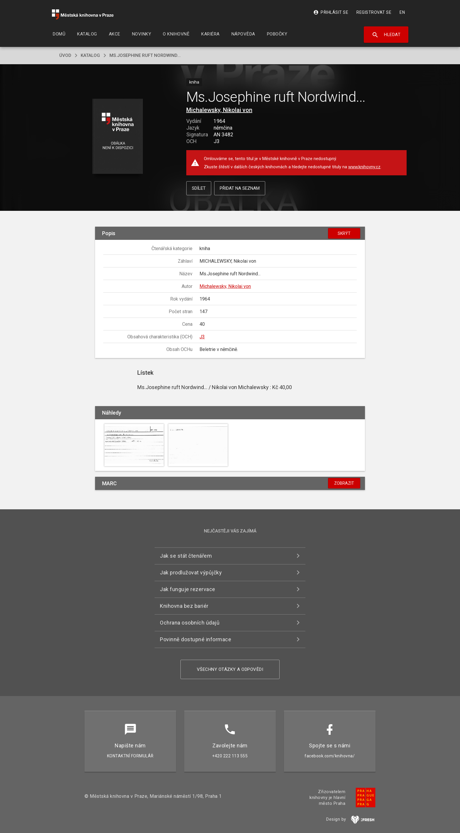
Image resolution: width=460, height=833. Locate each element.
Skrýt (344, 233)
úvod (65, 55)
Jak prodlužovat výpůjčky (191, 572)
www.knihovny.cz (364, 166)
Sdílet (199, 188)
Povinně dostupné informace (195, 639)
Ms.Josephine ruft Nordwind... (145, 55)
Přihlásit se (330, 12)
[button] (117, 137)
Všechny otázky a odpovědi (230, 669)
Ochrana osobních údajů (189, 623)
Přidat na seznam (240, 188)
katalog (90, 55)
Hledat (386, 34)
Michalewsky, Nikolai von (219, 109)
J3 (202, 337)
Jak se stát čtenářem (186, 556)
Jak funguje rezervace (187, 589)
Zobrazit (344, 483)
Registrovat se (373, 12)
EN (402, 12)
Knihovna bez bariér (184, 606)
